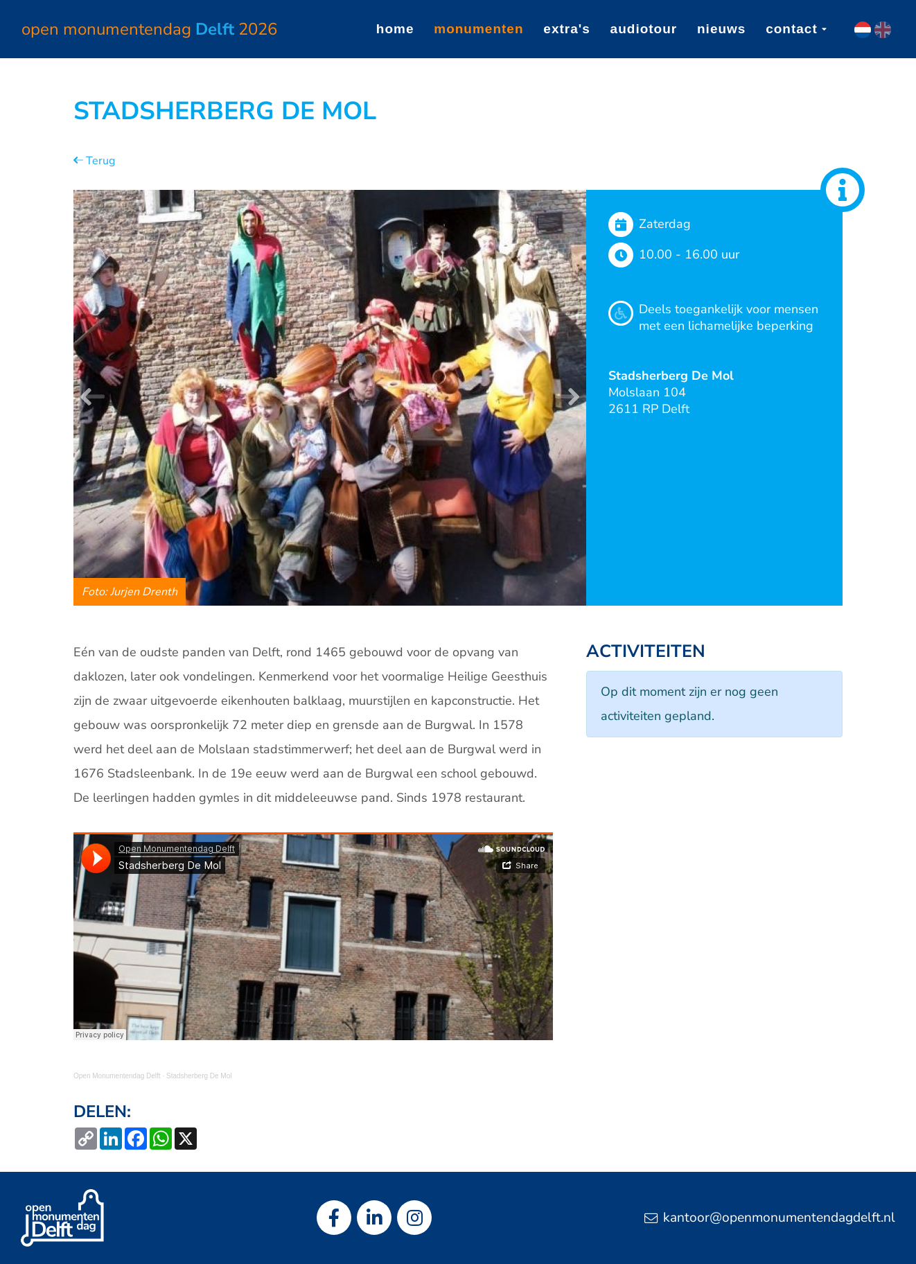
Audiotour (644, 28)
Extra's (566, 28)
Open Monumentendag (149, 29)
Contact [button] (796, 28)
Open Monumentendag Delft (117, 1076)
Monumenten (478, 28)
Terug (94, 160)
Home (395, 28)
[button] (92, 398)
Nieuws (721, 28)
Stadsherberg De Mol (199, 1076)
